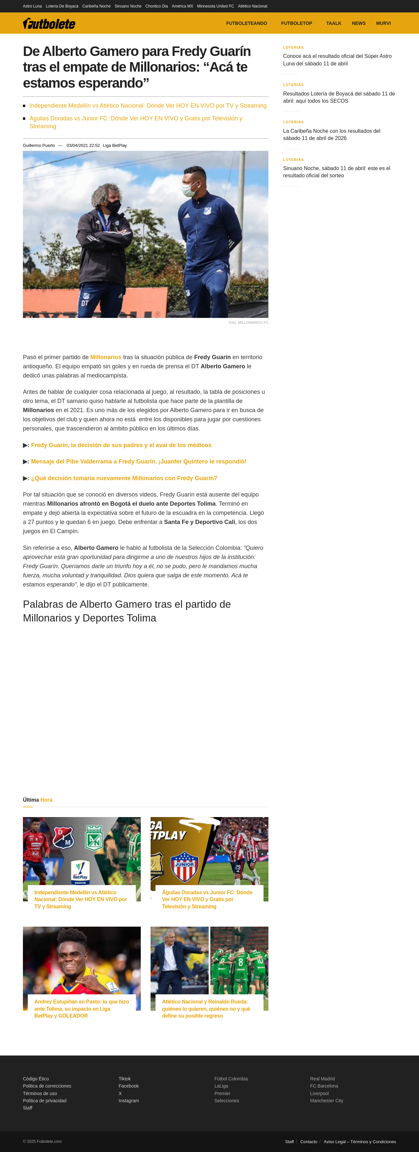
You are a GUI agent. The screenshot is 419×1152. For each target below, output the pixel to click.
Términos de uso (40, 1093)
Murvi (383, 23)
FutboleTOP (296, 23)
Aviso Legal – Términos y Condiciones (360, 1141)
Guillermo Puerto (39, 145)
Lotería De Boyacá (62, 6)
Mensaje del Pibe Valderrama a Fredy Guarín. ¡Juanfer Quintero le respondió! (138, 461)
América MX (182, 6)
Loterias (293, 47)
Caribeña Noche (96, 6)
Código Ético (36, 1078)
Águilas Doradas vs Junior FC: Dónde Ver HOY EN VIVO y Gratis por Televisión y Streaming (136, 122)
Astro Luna (32, 6)
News (359, 23)
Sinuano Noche (128, 6)
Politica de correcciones (47, 1086)
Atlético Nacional (252, 6)
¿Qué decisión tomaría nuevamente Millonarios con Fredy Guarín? (124, 478)
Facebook (129, 1086)
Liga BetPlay (115, 145)
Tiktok (125, 1078)
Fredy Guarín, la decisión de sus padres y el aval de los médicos (121, 445)
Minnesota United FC (215, 6)
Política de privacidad (44, 1100)
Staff (27, 1107)
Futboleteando (246, 23)
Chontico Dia (156, 6)
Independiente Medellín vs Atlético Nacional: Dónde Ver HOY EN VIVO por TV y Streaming (148, 105)
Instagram (129, 1100)
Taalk (333, 23)
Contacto (309, 1141)
